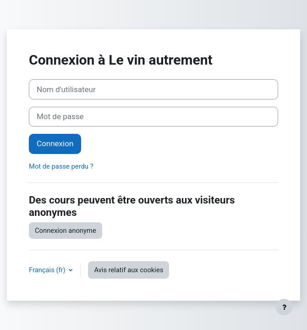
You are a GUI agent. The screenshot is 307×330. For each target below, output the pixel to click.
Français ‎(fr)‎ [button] (48, 270)
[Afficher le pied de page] (284, 307)
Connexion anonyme (65, 230)
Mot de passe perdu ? (61, 166)
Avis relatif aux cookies (128, 270)
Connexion (55, 143)
